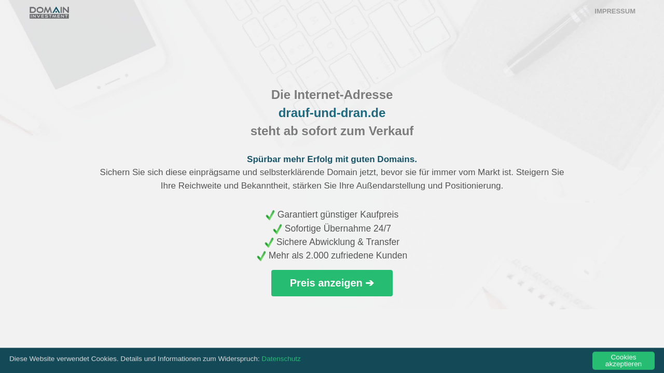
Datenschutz (281, 360)
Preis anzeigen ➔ (332, 283)
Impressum (614, 11)
